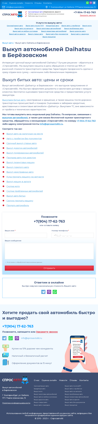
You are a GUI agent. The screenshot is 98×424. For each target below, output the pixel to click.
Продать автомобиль (18, 205)
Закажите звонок (47, 332)
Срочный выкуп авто (35, 12)
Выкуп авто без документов (57, 34)
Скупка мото (13, 186)
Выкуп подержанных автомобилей (25, 153)
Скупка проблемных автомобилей (25, 191)
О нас (4, 3)
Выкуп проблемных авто (74, 28)
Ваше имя (10, 231)
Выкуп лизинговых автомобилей (54, 31)
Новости (29, 3)
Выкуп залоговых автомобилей (48, 28)
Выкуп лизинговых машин (21, 162)
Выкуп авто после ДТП (35, 26)
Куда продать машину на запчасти (25, 177)
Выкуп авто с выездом (80, 34)
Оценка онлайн (16, 3)
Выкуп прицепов (49, 37)
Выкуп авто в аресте (17, 34)
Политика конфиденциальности (16, 403)
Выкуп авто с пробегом (70, 26)
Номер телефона (60, 231)
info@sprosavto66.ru (15, 7)
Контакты (47, 3)
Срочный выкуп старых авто (22, 143)
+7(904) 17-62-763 (17, 326)
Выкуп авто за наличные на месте (25, 134)
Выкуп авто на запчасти (23, 28)
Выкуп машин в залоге (19, 181)
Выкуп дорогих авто (78, 31)
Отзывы (38, 3)
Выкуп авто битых (16, 196)
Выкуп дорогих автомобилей (22, 148)
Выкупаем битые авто (14, 100)
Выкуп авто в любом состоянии (25, 31)
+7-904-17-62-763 (85, 12)
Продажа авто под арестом (21, 157)
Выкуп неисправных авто (20, 172)
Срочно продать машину (20, 200)
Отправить (49, 268)
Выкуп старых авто (35, 34)
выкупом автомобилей (15, 117)
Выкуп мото (87, 26)
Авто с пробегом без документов (24, 138)
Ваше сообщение (13, 241)
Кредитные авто (52, 26)
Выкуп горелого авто (18, 167)
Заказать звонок (88, 15)
